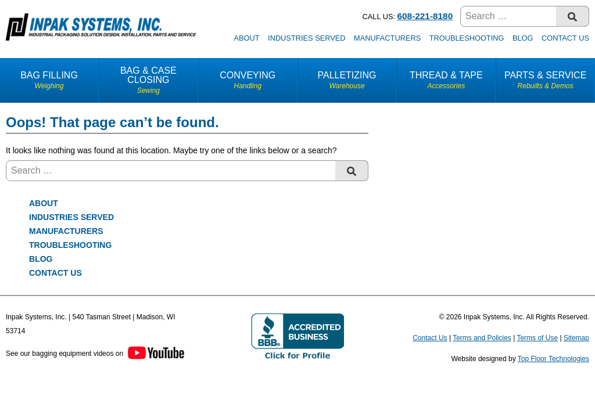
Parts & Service (545, 80)
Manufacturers (387, 38)
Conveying (248, 80)
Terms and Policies (482, 338)
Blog (522, 38)
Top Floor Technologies (553, 359)
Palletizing (347, 80)
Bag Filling (49, 80)
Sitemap (576, 338)
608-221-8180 (425, 16)
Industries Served (306, 38)
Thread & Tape (446, 80)
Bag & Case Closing (148, 80)
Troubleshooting (466, 38)
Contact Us (565, 38)
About (246, 38)
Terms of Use (537, 338)
